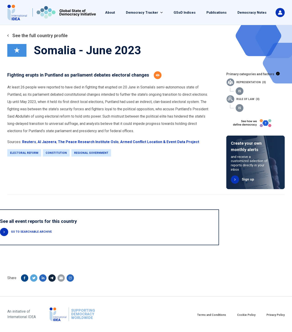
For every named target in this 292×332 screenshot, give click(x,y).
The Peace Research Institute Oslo (88, 142)
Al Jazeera (47, 142)
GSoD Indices (185, 12)
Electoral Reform (24, 152)
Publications (216, 12)
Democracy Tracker (142, 12)
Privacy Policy (275, 315)
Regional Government (91, 152)
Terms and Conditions (211, 315)
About (110, 12)
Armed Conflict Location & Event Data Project (159, 142)
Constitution (56, 152)
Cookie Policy (246, 315)
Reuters (29, 142)
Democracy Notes (251, 12)
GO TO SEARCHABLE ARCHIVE (31, 231)
